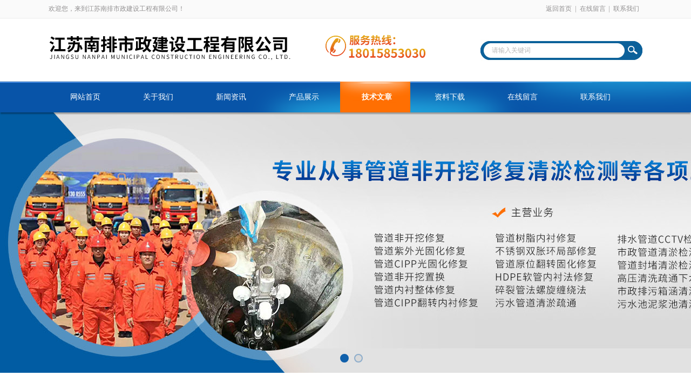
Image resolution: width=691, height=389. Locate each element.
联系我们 (626, 8)
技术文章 (377, 97)
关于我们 (158, 97)
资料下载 (450, 97)
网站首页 (85, 97)
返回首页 (559, 8)
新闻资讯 (231, 97)
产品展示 (304, 97)
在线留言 (593, 8)
